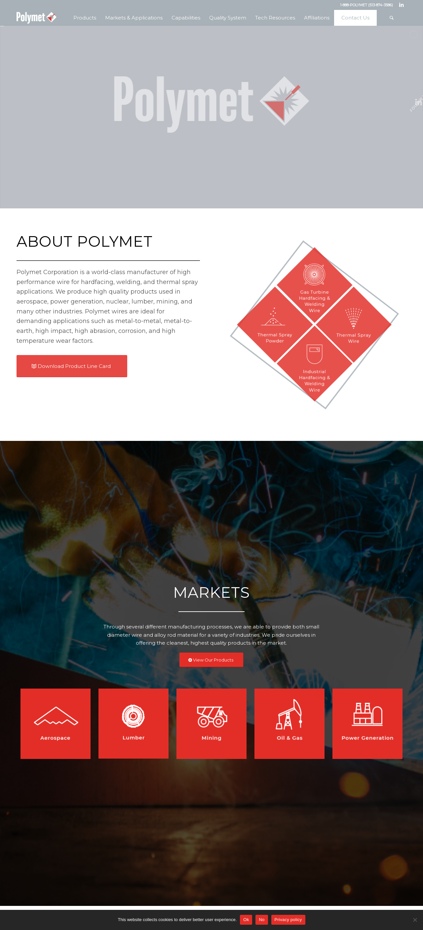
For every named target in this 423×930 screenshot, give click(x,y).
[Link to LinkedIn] (401, 5)
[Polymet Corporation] (37, 18)
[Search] (391, 18)
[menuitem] (84, 18)
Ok (246, 919)
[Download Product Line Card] (72, 373)
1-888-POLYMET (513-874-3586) (366, 5)
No (261, 919)
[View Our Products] (211, 660)
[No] (414, 919)
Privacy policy (288, 919)
